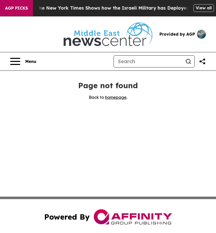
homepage (116, 97)
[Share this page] (202, 61)
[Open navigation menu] (23, 61)
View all (204, 7)
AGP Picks (16, 8)
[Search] (148, 61)
